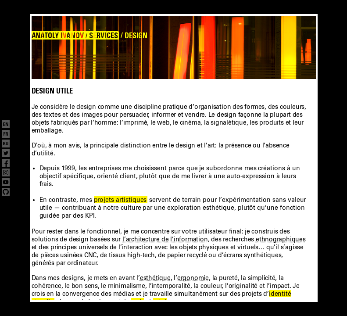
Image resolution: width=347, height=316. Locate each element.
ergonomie (193, 277)
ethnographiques (281, 239)
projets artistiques (120, 199)
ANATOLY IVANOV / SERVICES (75, 36)
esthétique (155, 277)
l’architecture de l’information (165, 239)
